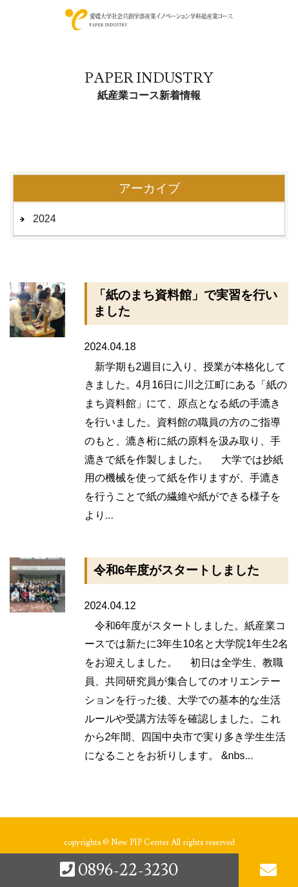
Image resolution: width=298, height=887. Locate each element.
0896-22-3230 (119, 870)
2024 (44, 218)
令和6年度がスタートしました (177, 570)
